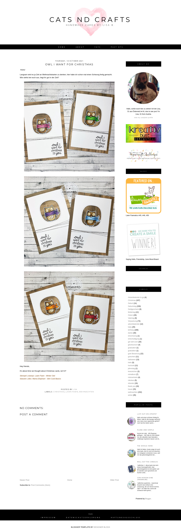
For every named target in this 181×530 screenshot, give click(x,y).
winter (130, 395)
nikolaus (131, 380)
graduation (132, 348)
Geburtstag (132, 306)
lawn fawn (72, 392)
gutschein (131, 357)
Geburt (130, 303)
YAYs (98, 47)
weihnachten (86, 392)
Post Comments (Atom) (40, 485)
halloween (132, 360)
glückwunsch (133, 345)
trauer (130, 389)
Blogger (148, 499)
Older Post (114, 480)
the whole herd (145, 446)
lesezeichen (132, 371)
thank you (131, 386)
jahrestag (131, 368)
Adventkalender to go (136, 297)
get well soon (133, 342)
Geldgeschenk (133, 309)
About (80, 47)
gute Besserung (134, 354)
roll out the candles (147, 462)
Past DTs (117, 47)
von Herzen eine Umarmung (145, 478)
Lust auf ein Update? (147, 414)
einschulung (132, 336)
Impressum (48, 517)
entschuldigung (133, 339)
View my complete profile (143, 117)
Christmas (59, 392)
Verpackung (132, 321)
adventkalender (134, 324)
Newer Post (24, 480)
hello (130, 363)
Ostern (130, 315)
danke (130, 333)
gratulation (132, 351)
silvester (131, 383)
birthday (131, 330)
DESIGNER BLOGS (102, 527)
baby (130, 327)
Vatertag (131, 318)
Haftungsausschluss (126, 517)
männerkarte (132, 377)
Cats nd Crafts (90, 20)
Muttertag (131, 312)
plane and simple (145, 430)
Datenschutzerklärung (83, 517)
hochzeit (131, 365)
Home (62, 47)
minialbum (132, 374)
